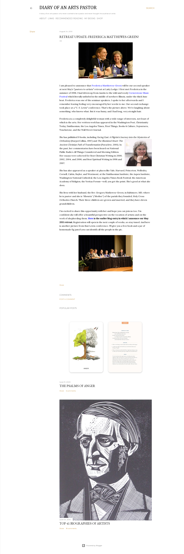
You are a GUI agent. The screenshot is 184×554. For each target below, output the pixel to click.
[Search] (150, 8)
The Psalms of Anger (77, 386)
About (42, 18)
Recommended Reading (69, 18)
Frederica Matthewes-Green (107, 85)
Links (51, 18)
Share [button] (32, 31)
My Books (89, 18)
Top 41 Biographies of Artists (84, 523)
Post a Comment (67, 299)
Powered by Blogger (92, 545)
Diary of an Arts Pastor (68, 7)
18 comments (71, 528)
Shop (100, 18)
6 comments (71, 391)
